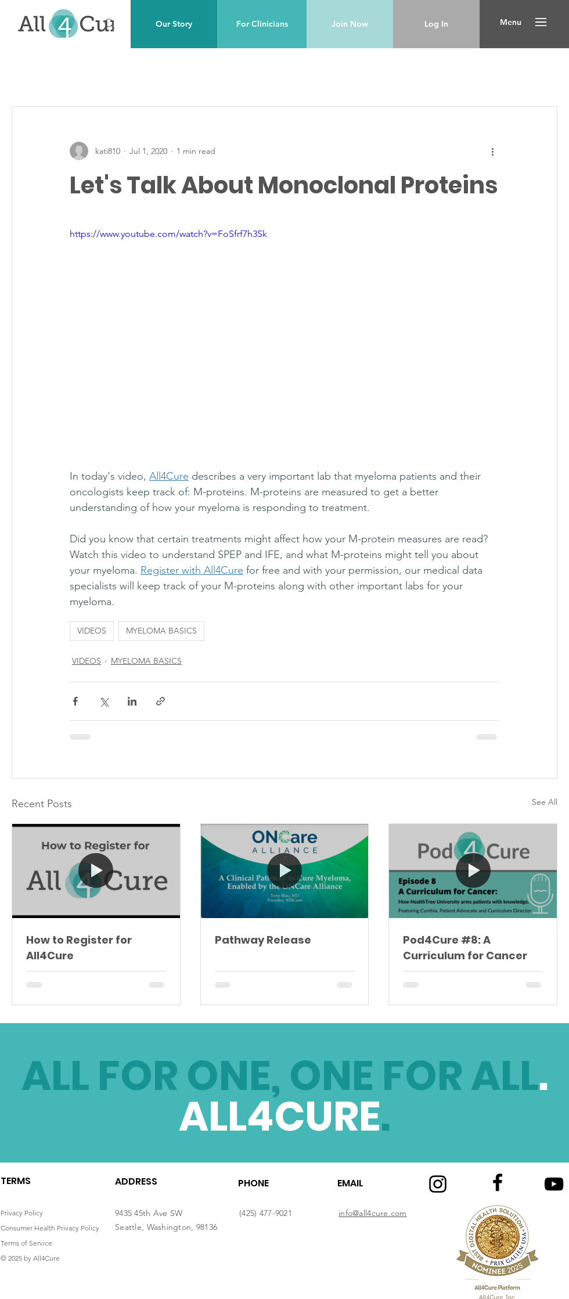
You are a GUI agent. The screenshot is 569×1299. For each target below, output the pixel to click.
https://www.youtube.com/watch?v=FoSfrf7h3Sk (168, 233)
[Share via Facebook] (75, 701)
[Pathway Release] (285, 871)
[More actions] (492, 151)
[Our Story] (174, 24)
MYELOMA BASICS (161, 630)
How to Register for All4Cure (79, 948)
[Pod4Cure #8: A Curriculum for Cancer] (473, 871)
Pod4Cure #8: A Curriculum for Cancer (465, 948)
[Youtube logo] (554, 1184)
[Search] (110, 24)
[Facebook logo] (497, 1182)
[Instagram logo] (437, 1184)
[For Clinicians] (262, 24)
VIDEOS (91, 630)
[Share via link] (160, 701)
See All (544, 802)
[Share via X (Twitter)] (103, 701)
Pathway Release (263, 940)
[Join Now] (350, 24)
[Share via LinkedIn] (132, 701)
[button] (511, 22)
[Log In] (436, 24)
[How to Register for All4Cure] (96, 871)
